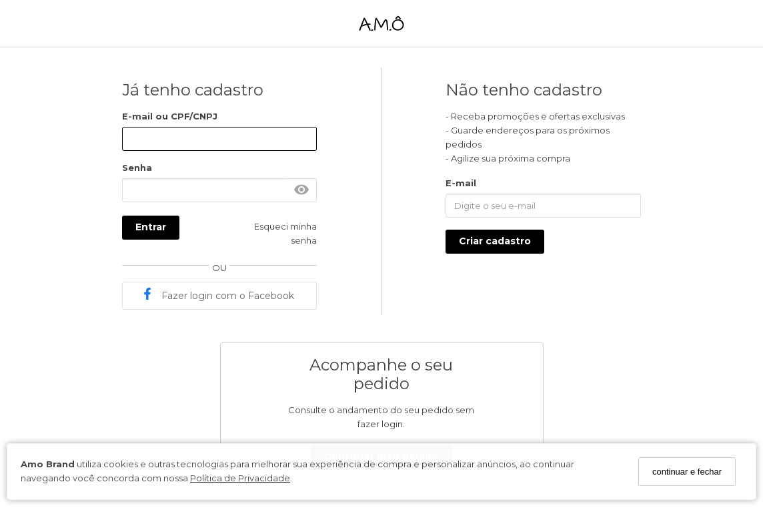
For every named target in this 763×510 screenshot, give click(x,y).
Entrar (150, 227)
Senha (137, 167)
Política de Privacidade (240, 478)
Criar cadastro (495, 241)
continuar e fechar (687, 472)
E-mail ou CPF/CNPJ (169, 116)
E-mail (461, 183)
